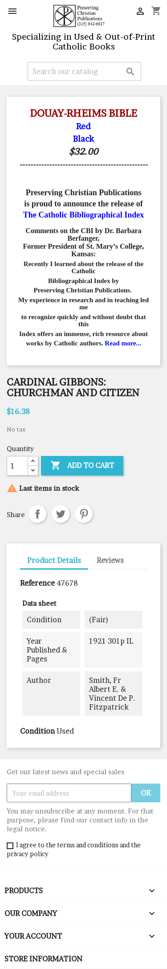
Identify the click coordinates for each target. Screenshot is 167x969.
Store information (43, 958)
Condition (37, 731)
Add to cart (82, 466)
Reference (37, 583)
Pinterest (84, 514)
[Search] (84, 71)
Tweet (60, 514)
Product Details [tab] (54, 560)
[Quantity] (17, 466)
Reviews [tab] (110, 560)
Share (37, 514)
